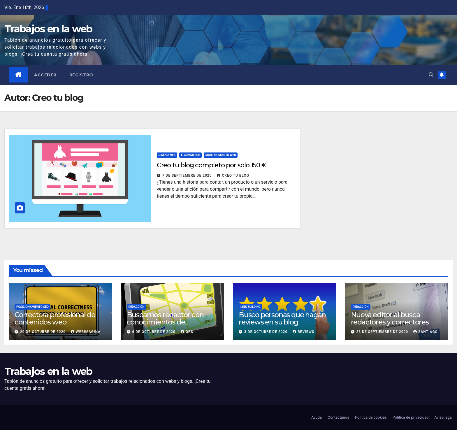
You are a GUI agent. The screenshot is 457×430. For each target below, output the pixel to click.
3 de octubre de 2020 (266, 332)
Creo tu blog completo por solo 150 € (211, 165)
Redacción (137, 306)
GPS (187, 332)
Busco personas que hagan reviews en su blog (282, 318)
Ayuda (316, 417)
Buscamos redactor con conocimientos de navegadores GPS (165, 322)
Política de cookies (371, 417)
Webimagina (86, 332)
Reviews (303, 332)
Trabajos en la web (48, 29)
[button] (431, 75)
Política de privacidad (411, 417)
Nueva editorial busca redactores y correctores (390, 318)
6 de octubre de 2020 (154, 332)
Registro (81, 75)
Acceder (45, 75)
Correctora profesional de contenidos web (55, 318)
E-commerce (190, 155)
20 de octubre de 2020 (43, 332)
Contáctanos (338, 417)
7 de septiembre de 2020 (187, 175)
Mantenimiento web (220, 155)
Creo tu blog (233, 175)
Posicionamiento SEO (32, 306)
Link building (250, 306)
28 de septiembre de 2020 (382, 332)
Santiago (425, 332)
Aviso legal (443, 417)
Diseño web (167, 155)
